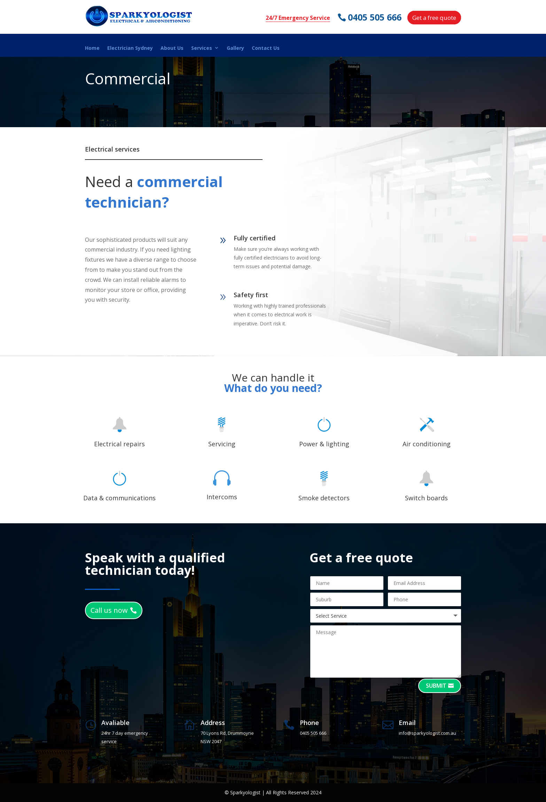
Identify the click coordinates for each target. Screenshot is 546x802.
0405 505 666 (375, 17)
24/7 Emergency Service (298, 18)
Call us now (109, 610)
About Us (172, 48)
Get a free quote (434, 18)
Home (92, 48)
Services (201, 48)
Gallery (235, 48)
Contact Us (266, 48)
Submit (436, 685)
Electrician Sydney (130, 48)
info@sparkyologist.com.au (427, 733)
